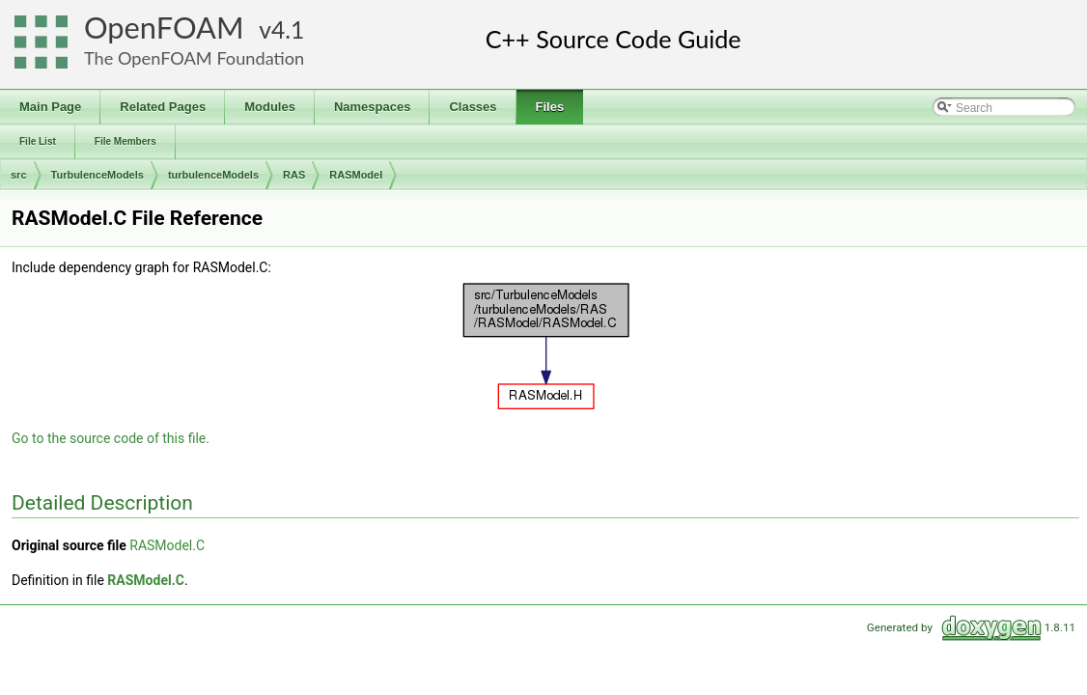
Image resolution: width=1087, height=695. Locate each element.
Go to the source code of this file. (110, 438)
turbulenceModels (213, 175)
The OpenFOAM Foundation (194, 58)
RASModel (355, 175)
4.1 (287, 29)
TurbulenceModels (97, 175)
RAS (294, 175)
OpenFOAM (164, 27)
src (19, 175)
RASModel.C (167, 545)
